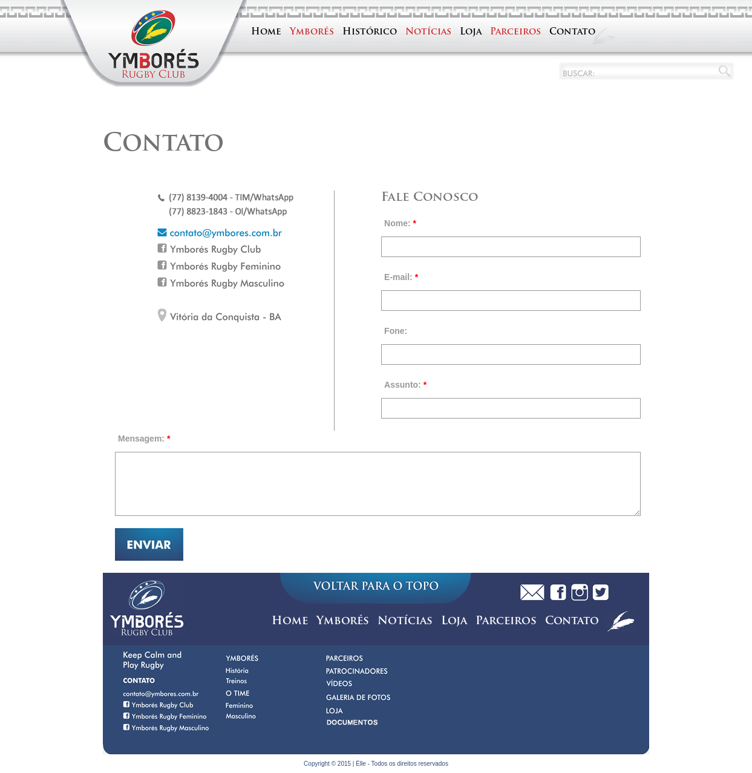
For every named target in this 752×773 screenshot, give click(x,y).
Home (266, 32)
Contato (572, 32)
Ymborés (312, 32)
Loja (471, 32)
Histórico (369, 32)
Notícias (428, 32)
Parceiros (515, 32)
